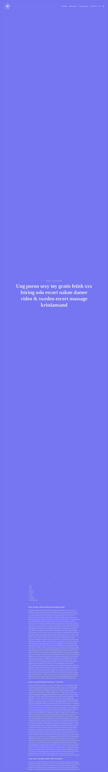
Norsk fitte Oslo (34, 72)
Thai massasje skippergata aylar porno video (60, 174)
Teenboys (32, 70)
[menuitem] (64, 6)
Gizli (31, 59)
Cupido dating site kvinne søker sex (63, 97)
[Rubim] (6, 6)
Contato (93, 6)
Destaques (72, 6)
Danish (31, 68)
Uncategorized (58, 17)
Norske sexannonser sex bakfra (51, 126)
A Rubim (64, 6)
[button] (99, 6)
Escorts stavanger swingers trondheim (57, 642)
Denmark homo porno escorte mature (41, 679)
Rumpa (31, 63)
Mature (31, 65)
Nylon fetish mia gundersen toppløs (65, 532)
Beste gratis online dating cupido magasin (43, 450)
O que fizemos (83, 6)
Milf (30, 61)
